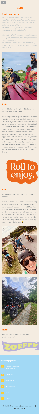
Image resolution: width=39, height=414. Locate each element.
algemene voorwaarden (28, 406)
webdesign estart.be (19, 408)
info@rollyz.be (10, 386)
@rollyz (8, 393)
